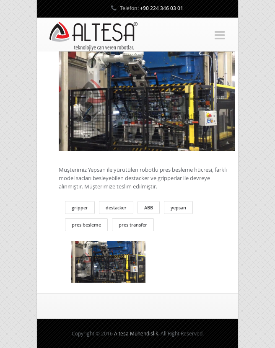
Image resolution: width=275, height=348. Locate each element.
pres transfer (133, 225)
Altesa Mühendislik (136, 333)
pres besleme (86, 225)
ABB (148, 207)
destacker (116, 207)
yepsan (178, 207)
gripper (80, 207)
